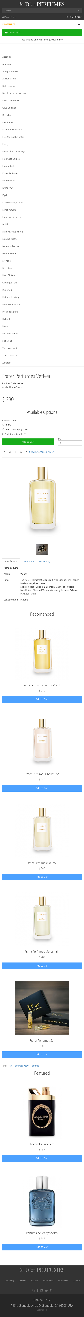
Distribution (63, 1281)
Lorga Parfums (9, 210)
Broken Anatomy (10, 100)
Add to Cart (28, 441)
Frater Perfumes (10, 173)
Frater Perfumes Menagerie (42, 951)
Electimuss (7, 122)
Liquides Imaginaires (12, 202)
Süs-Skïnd (7, 341)
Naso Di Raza (8, 275)
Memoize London (11, 246)
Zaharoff (6, 363)
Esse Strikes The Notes (13, 137)
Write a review (47, 452)
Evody (5, 144)
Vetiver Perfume (31, 1066)
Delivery (22, 1281)
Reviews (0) (44, 561)
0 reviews (34, 452)
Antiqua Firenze (10, 71)
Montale (6, 261)
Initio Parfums (9, 180)
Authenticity (9, 1281)
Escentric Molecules (12, 129)
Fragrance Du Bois (11, 159)
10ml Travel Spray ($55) (14, 429)
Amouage (7, 64)
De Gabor (7, 115)
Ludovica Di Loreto (11, 217)
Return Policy (48, 1281)
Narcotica (7, 268)
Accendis (6, 57)
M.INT (5, 224)
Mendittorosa (9, 253)
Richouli (6, 319)
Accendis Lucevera (42, 1144)
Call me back (42, 1310)
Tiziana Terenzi (9, 355)
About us (34, 1281)
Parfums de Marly (10, 297)
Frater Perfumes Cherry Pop (42, 774)
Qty (59, 439)
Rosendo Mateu (10, 333)
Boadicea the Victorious (14, 93)
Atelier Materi (9, 78)
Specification (11, 561)
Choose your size (9, 420)
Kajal (4, 195)
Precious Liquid (10, 312)
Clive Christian (9, 108)
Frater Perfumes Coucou (42, 863)
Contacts (76, 1281)
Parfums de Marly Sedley (42, 1233)
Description (28, 561)
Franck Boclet (9, 166)
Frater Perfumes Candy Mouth (42, 685)
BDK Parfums (8, 86)
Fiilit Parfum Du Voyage (13, 151)
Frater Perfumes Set (42, 1040)
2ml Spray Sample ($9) (14, 434)
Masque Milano (10, 239)
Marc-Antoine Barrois (12, 232)
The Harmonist (9, 348)
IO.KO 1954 (7, 188)
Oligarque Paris (9, 283)
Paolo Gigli (7, 290)
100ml (6, 425)
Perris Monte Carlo (11, 304)
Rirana (5, 326)
